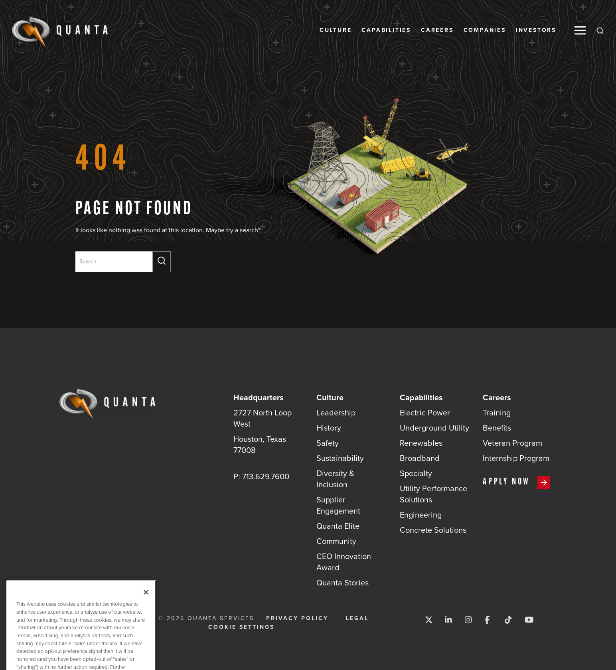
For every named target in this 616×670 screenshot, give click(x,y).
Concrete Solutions (433, 530)
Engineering (421, 515)
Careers (437, 30)
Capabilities (386, 30)
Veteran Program (512, 443)
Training (497, 413)
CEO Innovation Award (343, 561)
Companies (485, 30)
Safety (327, 443)
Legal (357, 619)
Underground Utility (434, 428)
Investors (536, 30)
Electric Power (425, 413)
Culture (336, 30)
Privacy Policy (297, 619)
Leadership (335, 413)
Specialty (416, 473)
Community (336, 541)
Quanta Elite (337, 526)
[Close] (146, 600)
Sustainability (340, 458)
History (328, 428)
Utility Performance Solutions (433, 494)
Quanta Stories (342, 583)
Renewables (421, 443)
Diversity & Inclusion (335, 478)
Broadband (420, 458)
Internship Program (516, 458)
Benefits (497, 428)
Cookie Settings (241, 627)
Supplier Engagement (338, 505)
